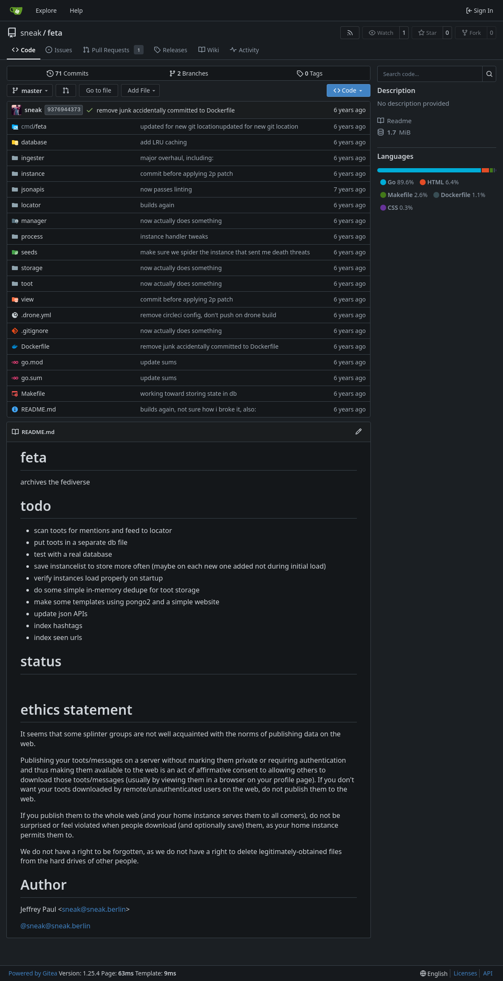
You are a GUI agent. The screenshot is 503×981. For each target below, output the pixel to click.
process (32, 236)
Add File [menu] (142, 90)
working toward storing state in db (188, 393)
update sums (158, 362)
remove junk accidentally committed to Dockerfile (165, 110)
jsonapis (32, 189)
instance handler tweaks (174, 236)
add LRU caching (163, 142)
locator (31, 205)
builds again (157, 205)
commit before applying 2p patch (186, 173)
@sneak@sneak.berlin (55, 925)
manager (34, 221)
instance (33, 173)
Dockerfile (35, 346)
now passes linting (166, 189)
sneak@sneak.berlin (94, 909)
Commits (67, 73)
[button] (66, 90)
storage (31, 268)
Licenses (466, 973)
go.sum (31, 378)
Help (76, 10)
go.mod (32, 362)
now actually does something (181, 221)
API (487, 973)
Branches (188, 73)
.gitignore (34, 331)
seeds (29, 252)
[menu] (434, 974)
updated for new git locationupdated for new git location (219, 126)
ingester (32, 158)
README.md (38, 409)
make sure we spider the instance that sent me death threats (225, 252)
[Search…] (489, 74)
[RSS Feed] (350, 32)
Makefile (33, 393)
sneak (31, 32)
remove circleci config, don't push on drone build (208, 315)
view (27, 299)
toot (27, 283)
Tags (309, 73)
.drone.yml (36, 315)
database (34, 142)
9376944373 (63, 110)
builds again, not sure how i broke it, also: (198, 409)
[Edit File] (358, 432)
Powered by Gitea (32, 973)
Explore (46, 10)
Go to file (98, 90)
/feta (33, 126)
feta (55, 32)
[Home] (16, 10)
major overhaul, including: (176, 158)
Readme (394, 120)
